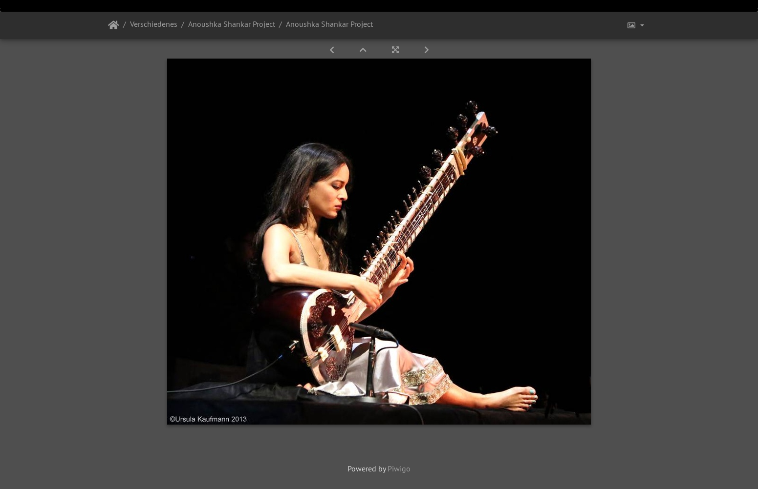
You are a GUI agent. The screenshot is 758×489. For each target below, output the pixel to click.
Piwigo (399, 468)
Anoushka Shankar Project (231, 24)
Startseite (113, 25)
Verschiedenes (153, 24)
